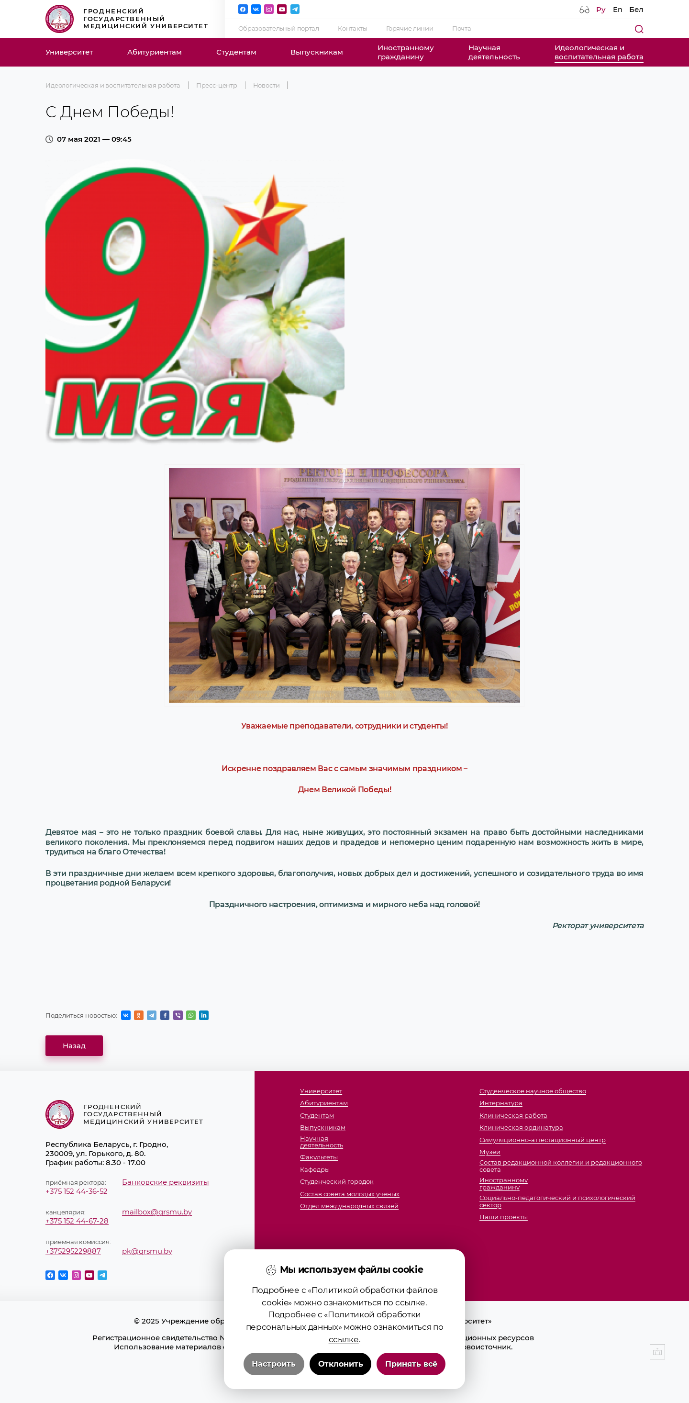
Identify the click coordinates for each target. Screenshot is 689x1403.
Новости (266, 85)
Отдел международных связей (349, 1206)
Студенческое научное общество (532, 1091)
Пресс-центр (216, 85)
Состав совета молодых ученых (350, 1194)
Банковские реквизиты (165, 1182)
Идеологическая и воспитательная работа (112, 85)
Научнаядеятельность (494, 52)
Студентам (236, 51)
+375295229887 (73, 1251)
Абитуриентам (154, 51)
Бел (636, 9)
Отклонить (340, 1364)
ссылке (410, 1302)
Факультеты (319, 1157)
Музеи (489, 1152)
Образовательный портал (278, 28)
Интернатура (500, 1103)
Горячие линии (409, 28)
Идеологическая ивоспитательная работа (599, 52)
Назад (74, 1045)
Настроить (274, 1364)
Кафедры (315, 1169)
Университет (69, 51)
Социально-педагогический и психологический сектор (557, 1201)
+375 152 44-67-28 (77, 1220)
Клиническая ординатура (521, 1127)
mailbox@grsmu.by (157, 1211)
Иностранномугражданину (406, 52)
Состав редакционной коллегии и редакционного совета (560, 1166)
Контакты (352, 28)
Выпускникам (316, 51)
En (617, 9)
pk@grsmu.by (147, 1251)
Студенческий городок (337, 1181)
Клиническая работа (513, 1115)
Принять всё (411, 1364)
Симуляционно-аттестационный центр (542, 1140)
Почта (461, 28)
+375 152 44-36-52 (76, 1191)
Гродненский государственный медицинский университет (127, 19)
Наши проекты (503, 1217)
